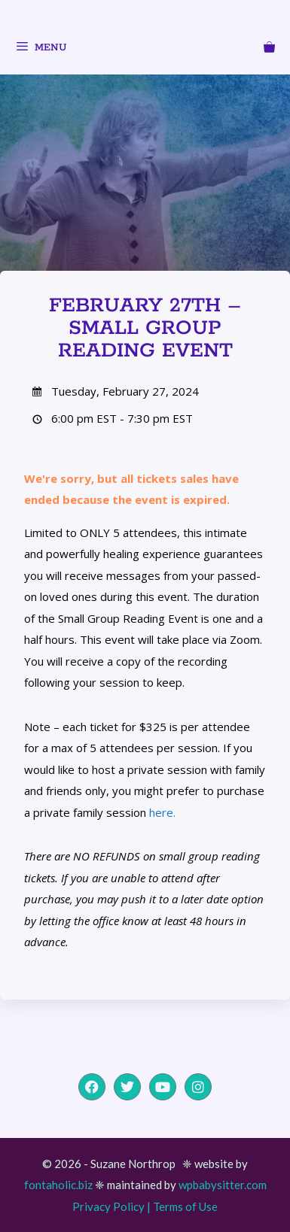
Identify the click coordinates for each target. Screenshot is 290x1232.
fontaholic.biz (58, 1184)
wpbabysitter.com (223, 1184)
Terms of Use (185, 1206)
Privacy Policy (108, 1206)
